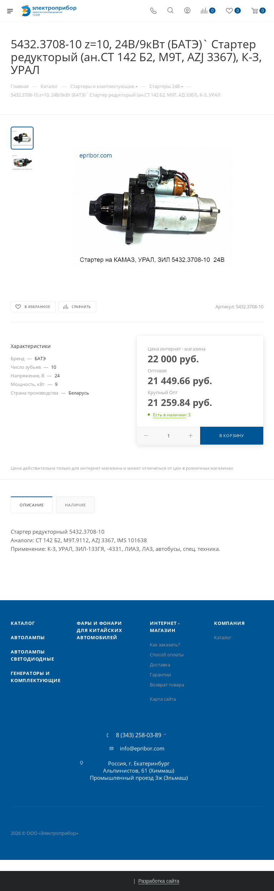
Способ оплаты (167, 654)
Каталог (23, 623)
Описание (32, 505)
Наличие (75, 505)
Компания (229, 623)
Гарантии (160, 674)
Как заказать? (165, 644)
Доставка (160, 664)
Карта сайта (163, 699)
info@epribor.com (142, 748)
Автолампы (28, 637)
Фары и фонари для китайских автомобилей (99, 630)
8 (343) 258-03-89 (138, 735)
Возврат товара (167, 684)
